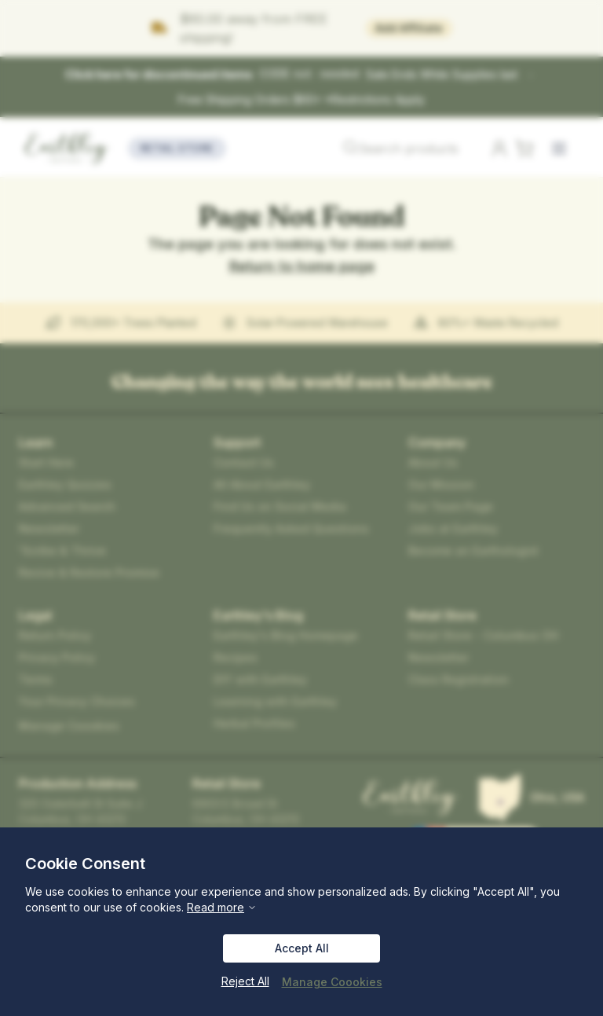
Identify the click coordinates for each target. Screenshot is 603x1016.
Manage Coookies (331, 981)
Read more (153, 907)
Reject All (250, 981)
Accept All (301, 948)
